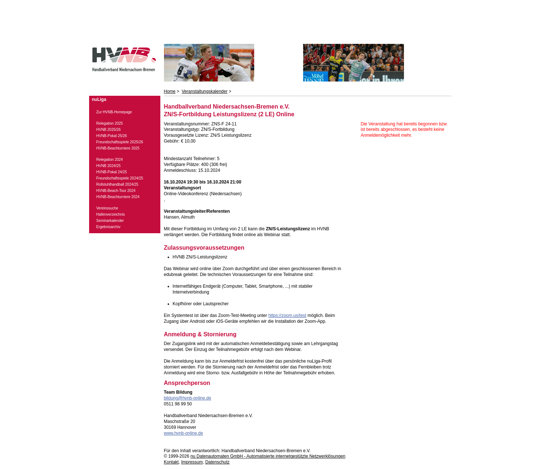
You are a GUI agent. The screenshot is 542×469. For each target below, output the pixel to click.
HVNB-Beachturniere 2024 (118, 197)
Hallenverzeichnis (110, 214)
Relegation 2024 (109, 160)
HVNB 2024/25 (108, 166)
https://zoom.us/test (287, 315)
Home (170, 91)
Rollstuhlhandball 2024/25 (117, 184)
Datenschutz (217, 462)
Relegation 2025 (109, 123)
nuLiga (99, 99)
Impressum (192, 462)
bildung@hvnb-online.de (187, 398)
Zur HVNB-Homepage (114, 112)
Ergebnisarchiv (108, 227)
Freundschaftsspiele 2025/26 (119, 142)
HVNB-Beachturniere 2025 (118, 148)
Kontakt (171, 462)
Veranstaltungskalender (205, 91)
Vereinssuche (107, 208)
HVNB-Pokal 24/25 (111, 172)
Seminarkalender (110, 221)
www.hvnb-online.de (183, 433)
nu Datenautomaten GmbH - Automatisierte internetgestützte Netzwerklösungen (267, 456)
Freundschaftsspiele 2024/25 (119, 178)
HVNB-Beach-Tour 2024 (116, 191)
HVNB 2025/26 (108, 130)
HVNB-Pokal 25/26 (111, 136)
